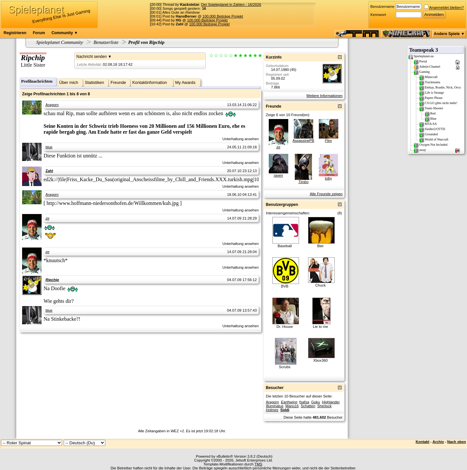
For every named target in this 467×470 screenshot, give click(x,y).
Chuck (320, 285)
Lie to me (320, 327)
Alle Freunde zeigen (326, 194)
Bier (320, 246)
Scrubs (284, 367)
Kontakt (422, 442)
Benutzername (382, 6)
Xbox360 (320, 360)
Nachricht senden (91, 56)
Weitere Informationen (324, 96)
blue (48, 147)
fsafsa (304, 402)
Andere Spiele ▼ (449, 34)
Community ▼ (64, 33)
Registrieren (15, 33)
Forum (39, 33)
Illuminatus (274, 406)
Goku (315, 402)
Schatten (308, 406)
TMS (258, 464)
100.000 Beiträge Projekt (222, 16)
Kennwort (378, 15)
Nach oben (456, 442)
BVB (285, 286)
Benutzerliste (106, 42)
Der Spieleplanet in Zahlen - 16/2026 (231, 5)
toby (328, 178)
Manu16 (292, 406)
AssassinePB (303, 140)
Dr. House (285, 327)
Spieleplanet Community (59, 42)
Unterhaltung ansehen (241, 139)
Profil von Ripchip (146, 42)
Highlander (331, 402)
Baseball (285, 246)
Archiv (438, 442)
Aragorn (51, 105)
